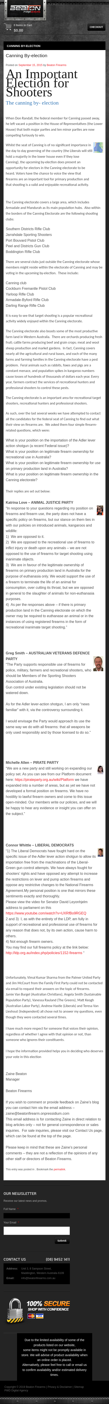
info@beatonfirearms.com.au (38, 1278)
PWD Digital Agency (16, 1390)
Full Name (11, 1209)
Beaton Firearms (56, 65)
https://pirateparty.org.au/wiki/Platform (44, 780)
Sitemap (79, 1386)
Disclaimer (65, 1386)
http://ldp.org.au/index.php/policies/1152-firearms (44, 953)
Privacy (52, 1386)
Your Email (11, 1222)
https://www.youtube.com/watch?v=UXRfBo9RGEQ (46, 913)
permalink (59, 1169)
